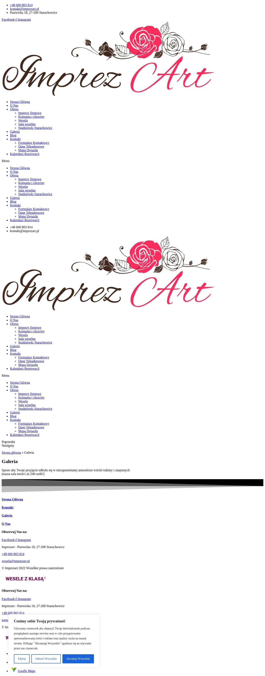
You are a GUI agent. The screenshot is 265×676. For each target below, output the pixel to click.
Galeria (15, 131)
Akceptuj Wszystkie (78, 658)
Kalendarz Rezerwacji (24, 154)
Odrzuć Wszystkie (46, 658)
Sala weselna (26, 124)
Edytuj (22, 658)
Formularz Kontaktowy (33, 142)
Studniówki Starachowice (35, 128)
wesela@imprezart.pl (16, 561)
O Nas (14, 105)
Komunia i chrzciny (31, 116)
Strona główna (11, 452)
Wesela (23, 120)
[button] (132, 161)
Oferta (14, 109)
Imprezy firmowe (29, 113)
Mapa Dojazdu (28, 150)
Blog (13, 135)
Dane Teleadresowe (31, 146)
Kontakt (15, 139)
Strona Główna (20, 101)
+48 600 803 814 (13, 554)
